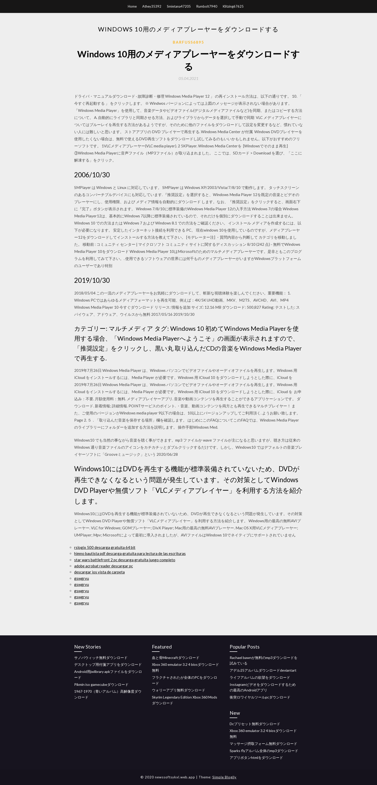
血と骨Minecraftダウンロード (175, 657)
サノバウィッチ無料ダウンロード (101, 657)
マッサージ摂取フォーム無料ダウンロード (263, 743)
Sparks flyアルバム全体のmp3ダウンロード (264, 750)
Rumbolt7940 (206, 6)
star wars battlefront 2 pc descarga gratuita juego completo (124, 559)
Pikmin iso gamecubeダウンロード (101, 684)
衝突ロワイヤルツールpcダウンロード (260, 697)
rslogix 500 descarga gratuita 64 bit (104, 547)
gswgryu (81, 578)
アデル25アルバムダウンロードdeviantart (263, 670)
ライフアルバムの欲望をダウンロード (260, 677)
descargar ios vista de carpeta (99, 572)
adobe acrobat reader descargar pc (103, 566)
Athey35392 (151, 6)
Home (132, 6)
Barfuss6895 (188, 42)
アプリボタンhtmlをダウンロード (256, 757)
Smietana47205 (179, 6)
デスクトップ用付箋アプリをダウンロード (108, 664)
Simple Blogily (224, 777)
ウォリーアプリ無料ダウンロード (178, 690)
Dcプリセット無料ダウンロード (255, 724)
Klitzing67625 (233, 6)
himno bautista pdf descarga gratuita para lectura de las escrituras (130, 553)
